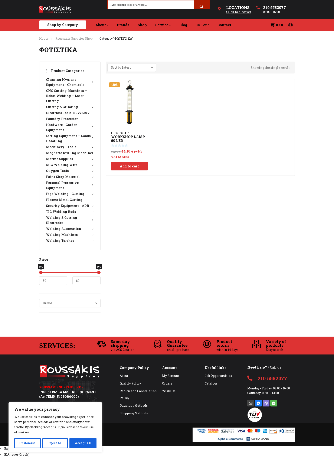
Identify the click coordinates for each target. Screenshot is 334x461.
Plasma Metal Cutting (64, 199)
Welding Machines (70, 234)
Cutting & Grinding (70, 106)
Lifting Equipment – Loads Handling (70, 138)
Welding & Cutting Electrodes (70, 220)
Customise (27, 443)
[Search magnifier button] (201, 6)
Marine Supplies (70, 158)
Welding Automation (70, 228)
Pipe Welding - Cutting (70, 193)
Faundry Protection (62, 119)
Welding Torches (70, 240)
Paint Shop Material (70, 176)
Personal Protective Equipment (70, 185)
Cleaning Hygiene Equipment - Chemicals (70, 82)
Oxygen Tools (70, 170)
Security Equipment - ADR (70, 205)
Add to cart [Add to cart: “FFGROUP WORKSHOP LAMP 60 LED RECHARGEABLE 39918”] (129, 166)
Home (44, 38)
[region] (55, 427)
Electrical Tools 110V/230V (68, 113)
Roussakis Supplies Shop (74, 38)
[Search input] (151, 4)
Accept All (83, 443)
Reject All (55, 443)
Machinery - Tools (70, 146)
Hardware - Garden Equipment (70, 127)
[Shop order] (131, 67)
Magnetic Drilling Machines (70, 152)
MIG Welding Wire (70, 164)
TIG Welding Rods (70, 211)
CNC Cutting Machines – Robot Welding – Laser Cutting (66, 95)
